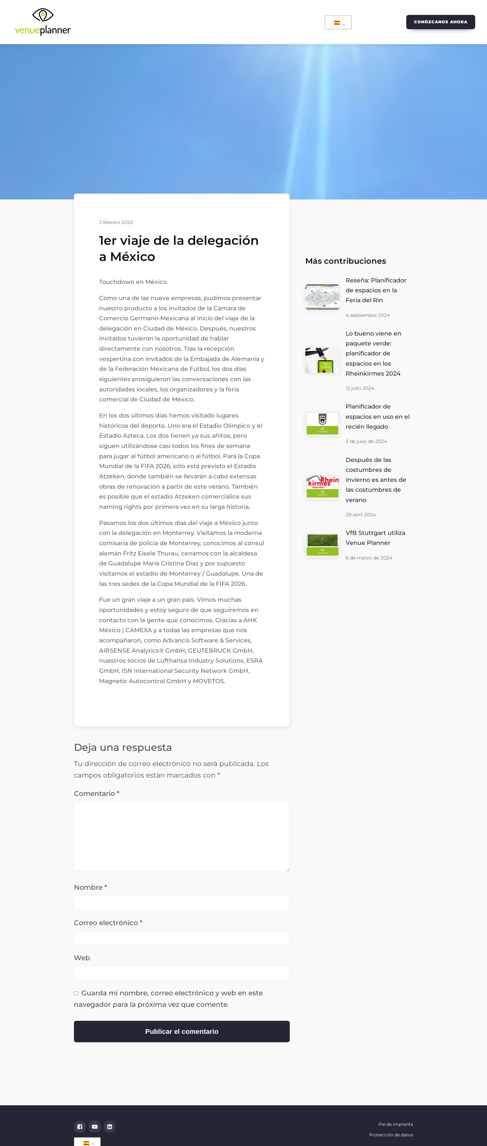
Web (82, 958)
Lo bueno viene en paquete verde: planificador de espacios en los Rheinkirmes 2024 (373, 353)
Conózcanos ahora (440, 21)
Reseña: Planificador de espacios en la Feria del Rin (376, 290)
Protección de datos (391, 1135)
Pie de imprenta (395, 1124)
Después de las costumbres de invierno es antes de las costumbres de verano (376, 480)
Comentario (97, 793)
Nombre (90, 887)
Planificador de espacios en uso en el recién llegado (378, 416)
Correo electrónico (108, 923)
